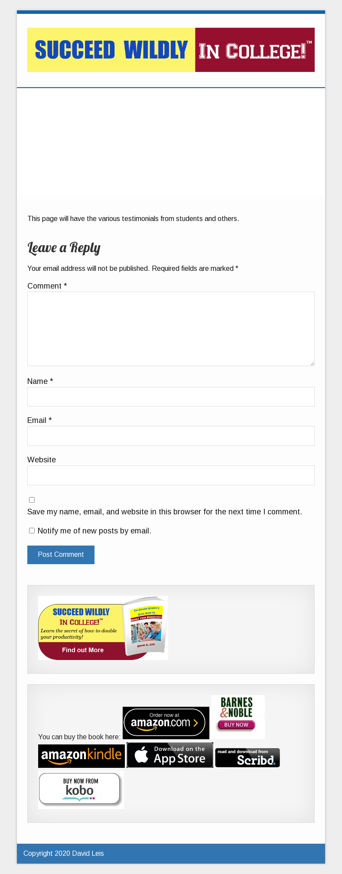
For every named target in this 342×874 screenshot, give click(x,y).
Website (41, 460)
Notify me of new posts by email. (94, 530)
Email (39, 421)
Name (40, 382)
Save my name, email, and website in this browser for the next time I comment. (164, 512)
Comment (47, 286)
